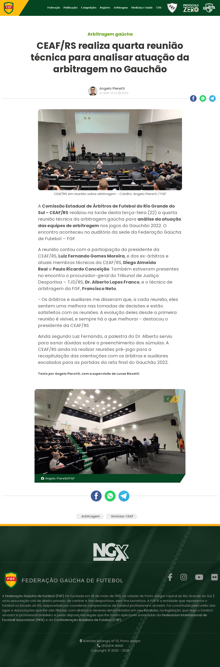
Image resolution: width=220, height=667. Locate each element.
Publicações (70, 7)
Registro (105, 7)
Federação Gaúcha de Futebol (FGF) (35, 596)
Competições (88, 7)
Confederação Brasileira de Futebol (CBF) (87, 619)
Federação (53, 7)
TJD (158, 7)
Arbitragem (121, 7)
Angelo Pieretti (112, 88)
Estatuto (151, 610)
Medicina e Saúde (141, 7)
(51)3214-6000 (111, 646)
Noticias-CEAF (122, 516)
